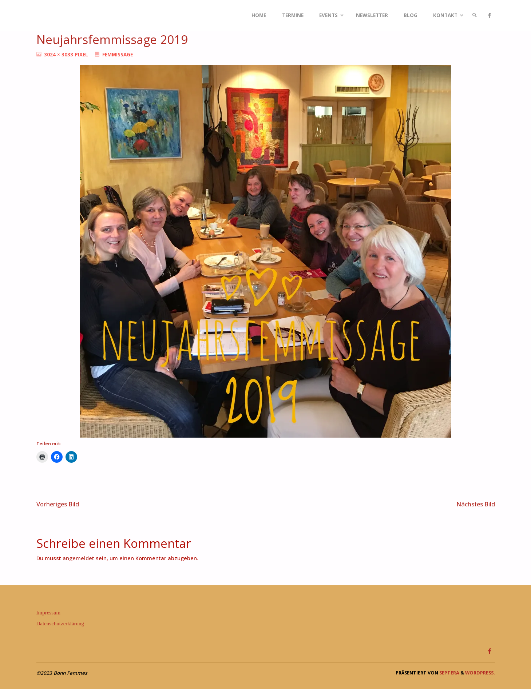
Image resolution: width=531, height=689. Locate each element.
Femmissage (117, 54)
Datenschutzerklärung (60, 623)
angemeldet (78, 558)
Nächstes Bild (475, 504)
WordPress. (480, 672)
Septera (448, 672)
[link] (474, 15)
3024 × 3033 (59, 54)
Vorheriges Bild (57, 504)
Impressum (48, 613)
